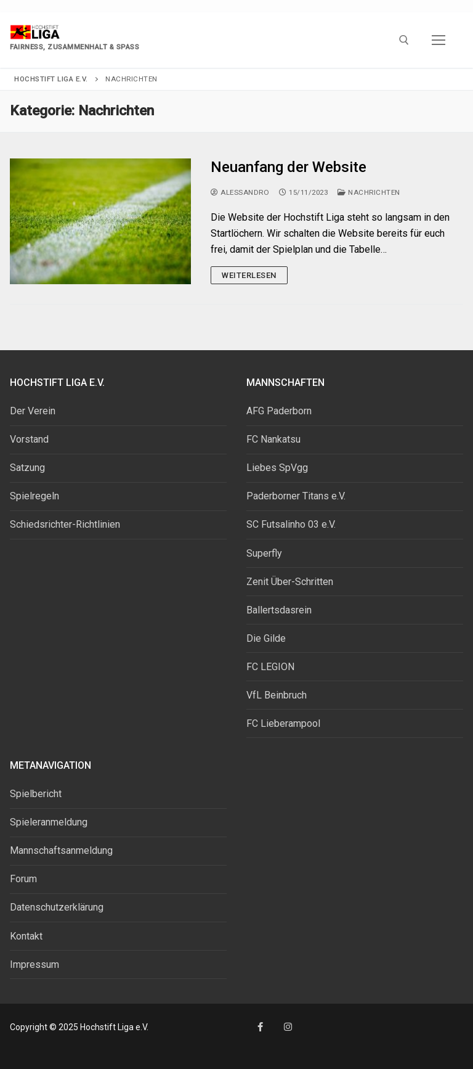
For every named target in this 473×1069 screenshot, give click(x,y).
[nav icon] (438, 40)
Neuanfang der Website (288, 167)
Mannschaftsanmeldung (61, 850)
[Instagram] (288, 1026)
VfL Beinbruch (276, 695)
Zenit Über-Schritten (289, 582)
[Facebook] (260, 1026)
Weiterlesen (249, 275)
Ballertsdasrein (279, 610)
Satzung (27, 467)
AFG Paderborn (279, 411)
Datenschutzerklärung (56, 907)
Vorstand (29, 439)
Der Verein (32, 411)
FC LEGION (270, 667)
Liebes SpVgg (277, 467)
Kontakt (26, 936)
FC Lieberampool (283, 723)
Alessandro (240, 192)
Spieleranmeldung (48, 822)
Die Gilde (266, 638)
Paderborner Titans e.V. (296, 496)
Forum (23, 879)
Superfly (264, 553)
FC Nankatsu (273, 439)
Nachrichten (369, 192)
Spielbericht (36, 794)
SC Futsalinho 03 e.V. (291, 524)
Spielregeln (34, 496)
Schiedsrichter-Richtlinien (65, 524)
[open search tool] (404, 40)
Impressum (34, 964)
